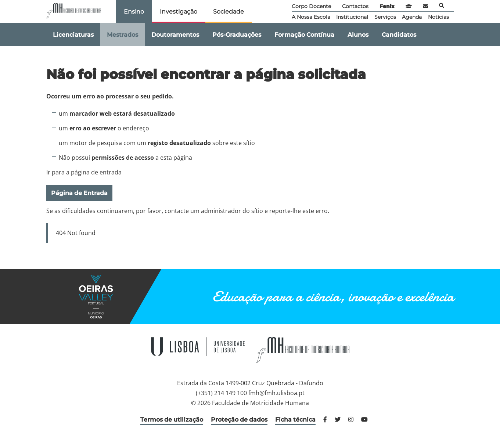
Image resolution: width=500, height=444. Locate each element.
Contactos (355, 6)
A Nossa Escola (311, 17)
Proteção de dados (239, 419)
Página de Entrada (79, 192)
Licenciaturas (73, 34)
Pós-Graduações (236, 34)
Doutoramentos (175, 34)
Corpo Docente (311, 6)
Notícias (438, 17)
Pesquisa (441, 5)
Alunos (358, 34)
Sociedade (228, 11)
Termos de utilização (171, 419)
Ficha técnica (295, 419)
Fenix (386, 6)
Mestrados (122, 34)
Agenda (412, 17)
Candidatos (399, 34)
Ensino (134, 11)
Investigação (178, 11)
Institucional (352, 17)
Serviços (385, 17)
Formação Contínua (304, 34)
